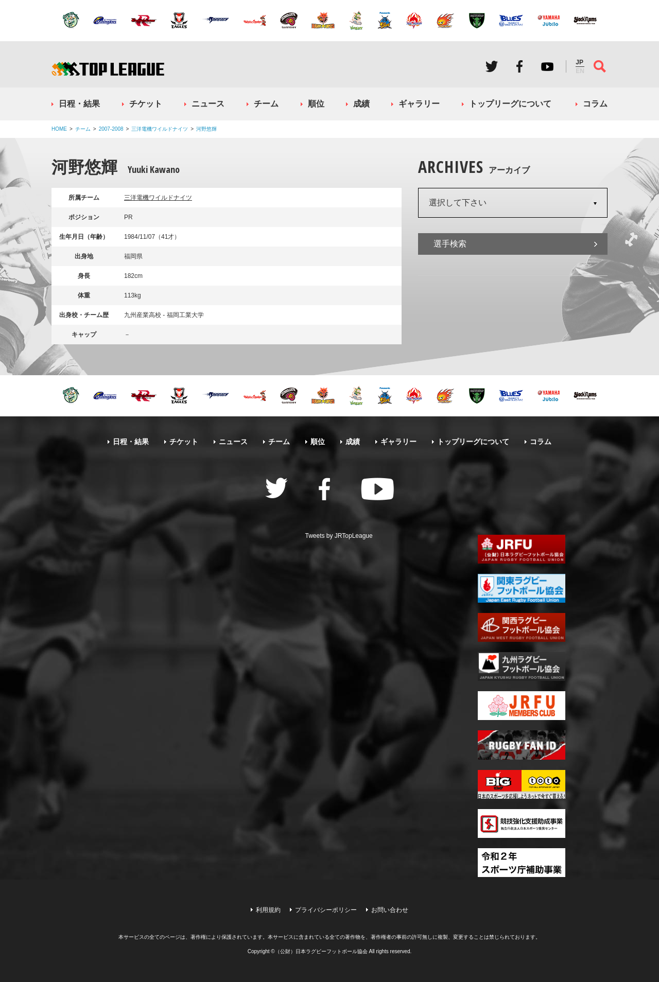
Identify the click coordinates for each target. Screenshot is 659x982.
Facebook (519, 66)
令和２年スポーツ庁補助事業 (521, 862)
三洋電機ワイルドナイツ (159, 129)
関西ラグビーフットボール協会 (521, 627)
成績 (361, 103)
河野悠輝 (206, 129)
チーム (266, 103)
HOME (59, 129)
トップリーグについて (510, 103)
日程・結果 (79, 103)
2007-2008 (111, 129)
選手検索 (449, 243)
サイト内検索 (600, 66)
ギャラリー (419, 103)
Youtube (547, 66)
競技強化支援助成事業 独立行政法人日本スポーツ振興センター (521, 823)
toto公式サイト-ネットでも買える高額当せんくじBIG (521, 784)
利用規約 (268, 910)
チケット (145, 103)
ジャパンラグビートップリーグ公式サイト (107, 69)
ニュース (208, 103)
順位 (316, 103)
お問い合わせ (389, 910)
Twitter (491, 66)
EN (580, 71)
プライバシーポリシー (326, 910)
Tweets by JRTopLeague (339, 535)
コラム (595, 103)
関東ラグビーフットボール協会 (521, 588)
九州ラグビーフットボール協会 (521, 666)
